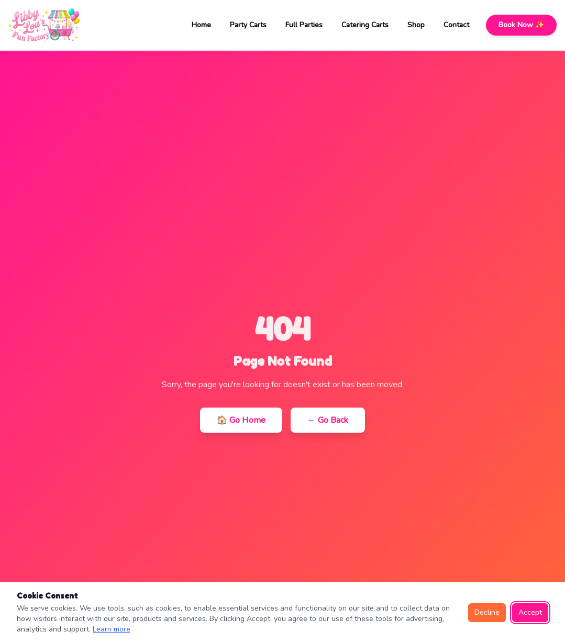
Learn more (111, 629)
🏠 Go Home (241, 420)
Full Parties (304, 25)
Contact (456, 25)
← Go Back (327, 420)
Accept (530, 612)
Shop (416, 25)
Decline (487, 612)
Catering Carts (365, 25)
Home (201, 25)
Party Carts (248, 25)
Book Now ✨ (521, 25)
